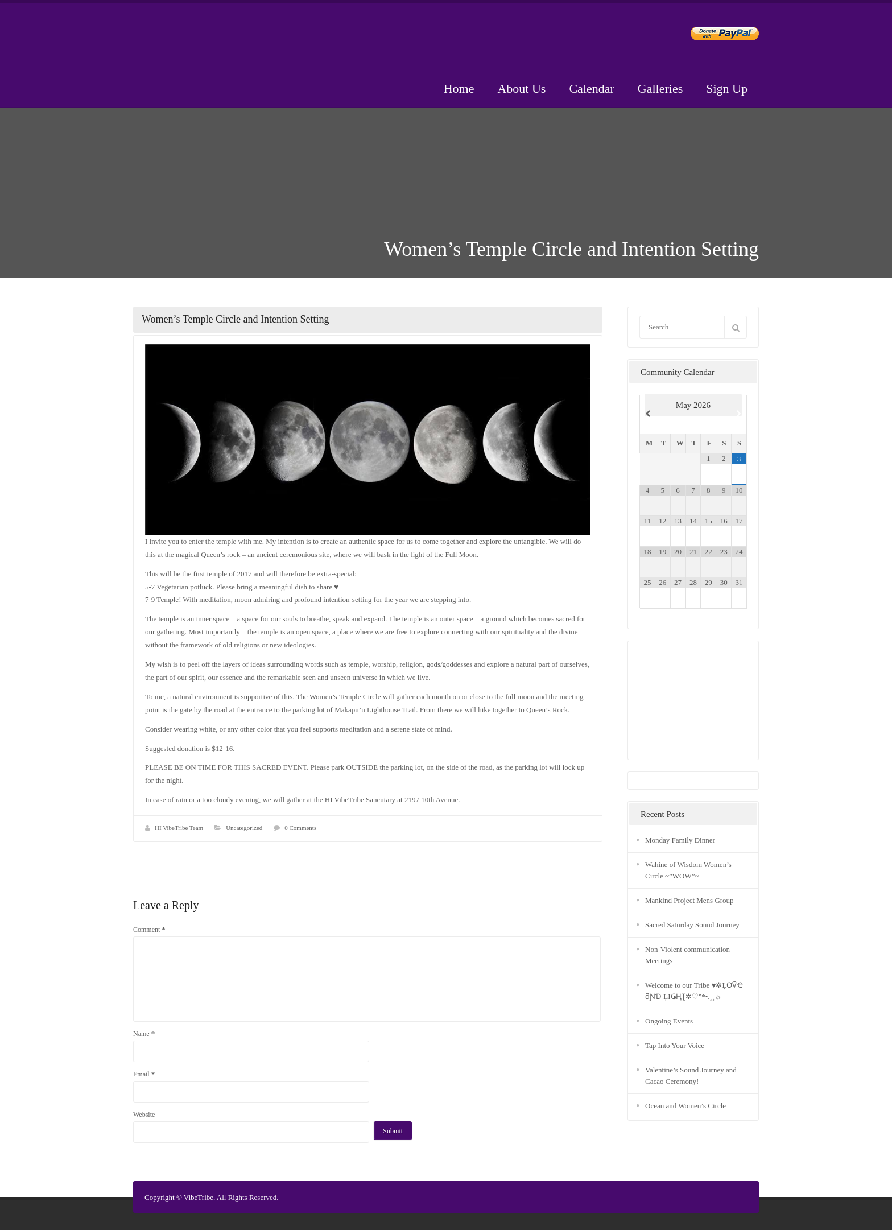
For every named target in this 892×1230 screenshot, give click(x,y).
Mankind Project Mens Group (689, 900)
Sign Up (727, 88)
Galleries (660, 88)
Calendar (591, 88)
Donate (715, 35)
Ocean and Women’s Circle (685, 1105)
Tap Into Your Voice (674, 1045)
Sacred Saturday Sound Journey (692, 925)
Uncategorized (244, 827)
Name (144, 1033)
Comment (149, 929)
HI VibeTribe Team (179, 827)
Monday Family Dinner (680, 840)
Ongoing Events (669, 1021)
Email (144, 1074)
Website (144, 1114)
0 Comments (300, 827)
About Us (521, 88)
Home (459, 88)
